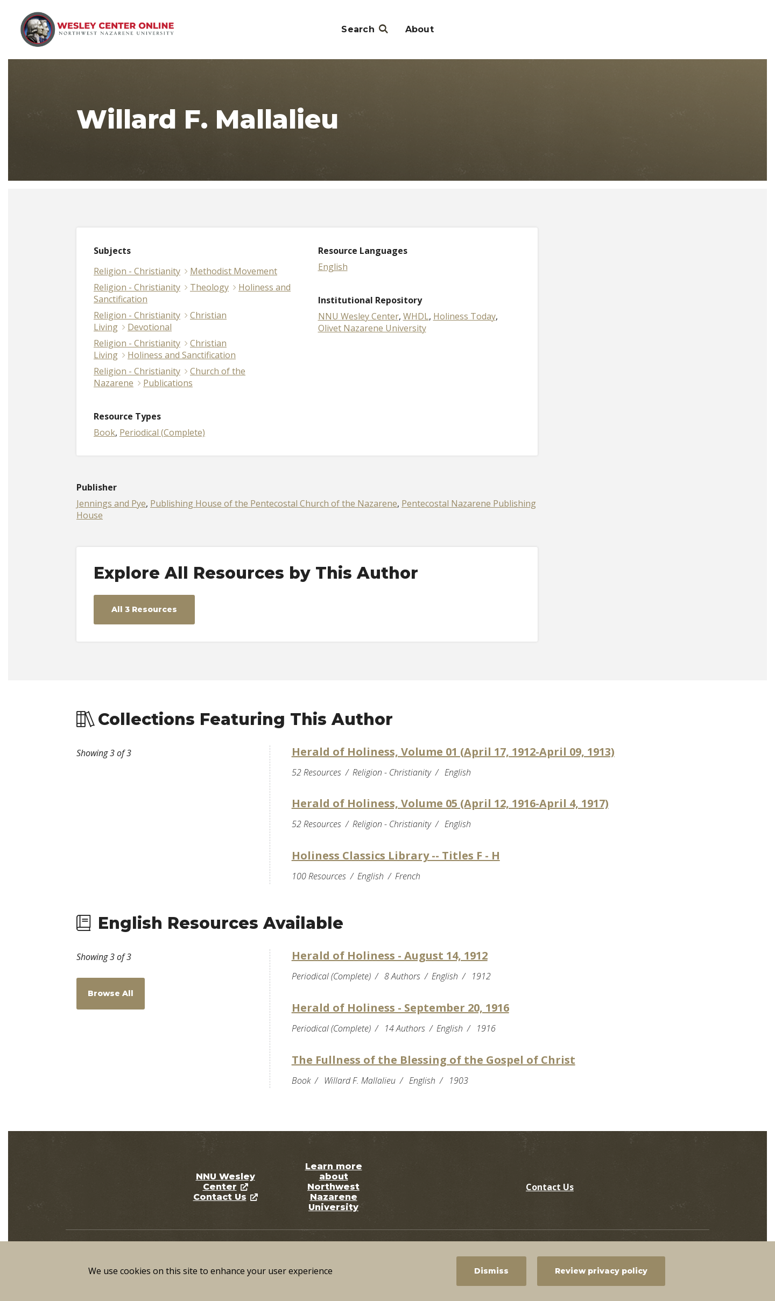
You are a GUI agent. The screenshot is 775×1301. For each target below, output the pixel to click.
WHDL (416, 316)
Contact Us (219, 1197)
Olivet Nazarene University (372, 328)
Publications (168, 383)
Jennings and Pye (111, 503)
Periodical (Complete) (162, 432)
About (419, 29)
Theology (209, 287)
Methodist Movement (233, 271)
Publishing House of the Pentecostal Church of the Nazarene (273, 503)
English (333, 267)
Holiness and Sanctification (182, 355)
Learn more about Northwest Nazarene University (333, 1186)
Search (358, 29)
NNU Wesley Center (358, 316)
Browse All (110, 993)
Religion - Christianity (137, 271)
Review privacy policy (601, 1271)
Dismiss (491, 1271)
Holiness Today (464, 316)
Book (104, 432)
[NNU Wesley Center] (97, 29)
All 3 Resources (144, 609)
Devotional (150, 327)
